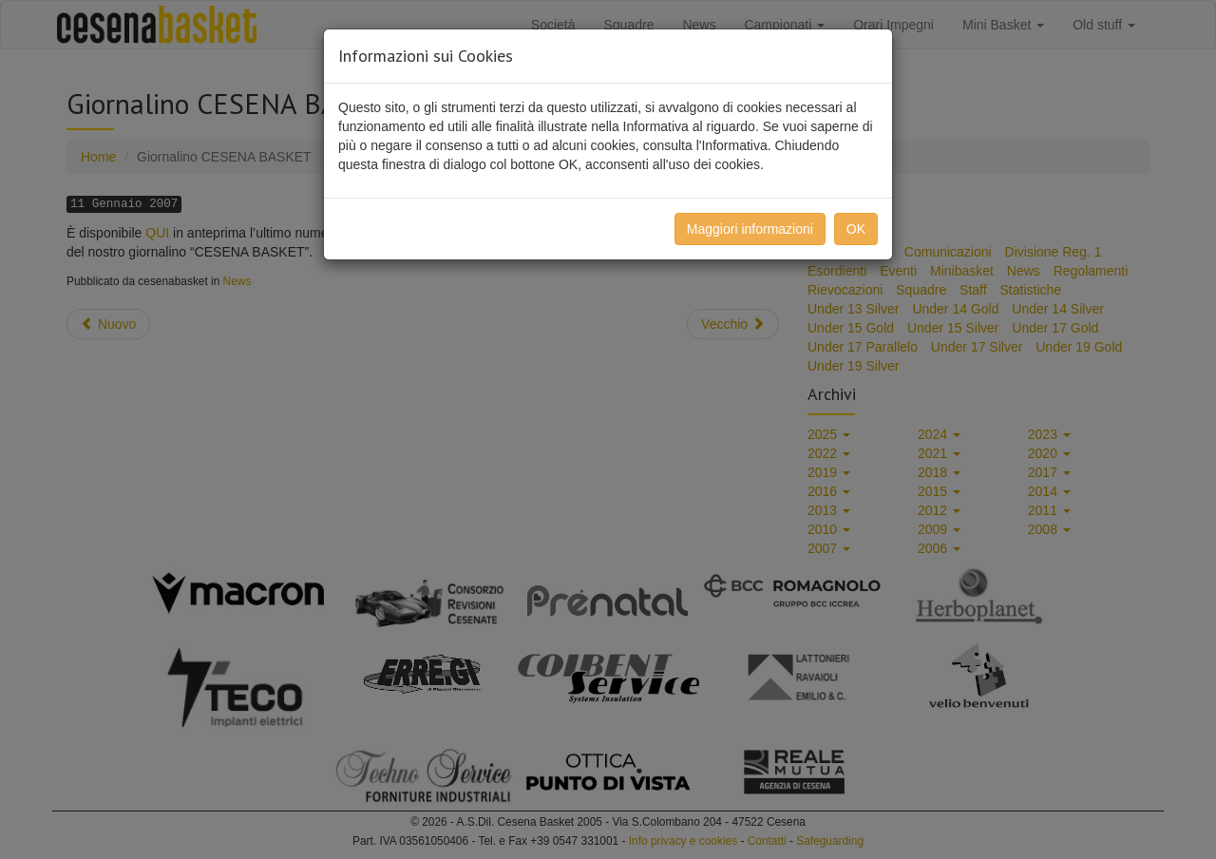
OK (855, 229)
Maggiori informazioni (750, 229)
